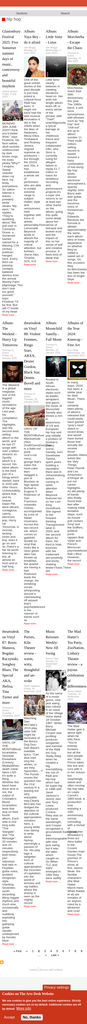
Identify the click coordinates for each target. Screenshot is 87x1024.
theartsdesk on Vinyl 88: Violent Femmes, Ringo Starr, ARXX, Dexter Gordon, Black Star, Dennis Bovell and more (32, 356)
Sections (21, 13)
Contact (33, 969)
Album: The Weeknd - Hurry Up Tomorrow (10, 334)
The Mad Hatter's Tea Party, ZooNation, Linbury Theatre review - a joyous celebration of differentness (77, 658)
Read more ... (9, 315)
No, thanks (32, 1017)
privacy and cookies (51, 969)
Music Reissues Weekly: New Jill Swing (52, 642)
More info (23, 1008)
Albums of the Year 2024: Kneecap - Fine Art (75, 334)
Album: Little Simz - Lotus (54, 36)
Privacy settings (56, 987)
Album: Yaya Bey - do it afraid (32, 36)
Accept (9, 1017)
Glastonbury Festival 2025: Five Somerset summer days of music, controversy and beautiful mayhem (11, 58)
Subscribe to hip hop (2, 962)
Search (65, 13)
